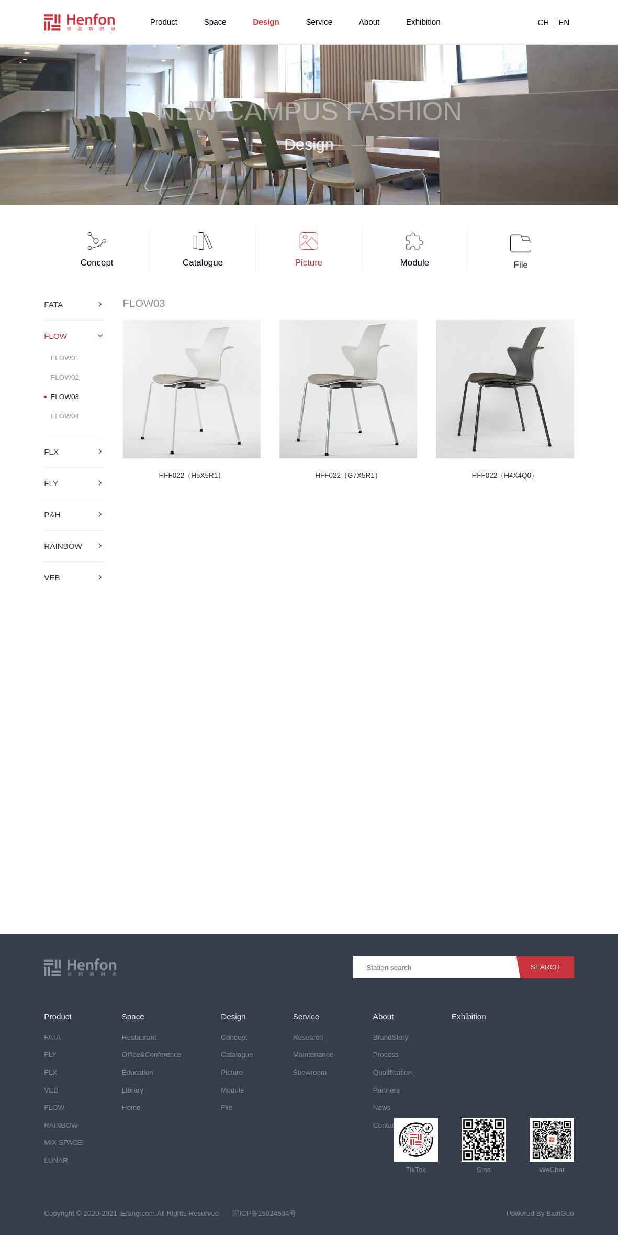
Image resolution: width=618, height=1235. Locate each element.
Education (137, 1072)
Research (308, 1037)
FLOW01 (65, 358)
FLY (50, 1054)
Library (132, 1090)
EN (563, 22)
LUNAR (56, 1160)
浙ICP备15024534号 (264, 1213)
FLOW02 (65, 377)
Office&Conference (152, 1054)
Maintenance (313, 1054)
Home (131, 1107)
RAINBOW (60, 1125)
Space (215, 21)
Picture (232, 1072)
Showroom (310, 1072)
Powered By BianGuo (540, 1213)
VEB (51, 1090)
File (226, 1107)
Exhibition (423, 21)
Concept (234, 1037)
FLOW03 (65, 397)
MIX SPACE (63, 1142)
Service (319, 21)
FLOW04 (65, 417)
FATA (52, 1037)
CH (543, 22)
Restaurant (139, 1037)
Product (163, 21)
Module (232, 1090)
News (382, 1107)
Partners (386, 1090)
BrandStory (390, 1037)
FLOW (54, 1107)
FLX (50, 1072)
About (369, 21)
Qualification (392, 1072)
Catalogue (237, 1054)
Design (266, 21)
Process (386, 1054)
